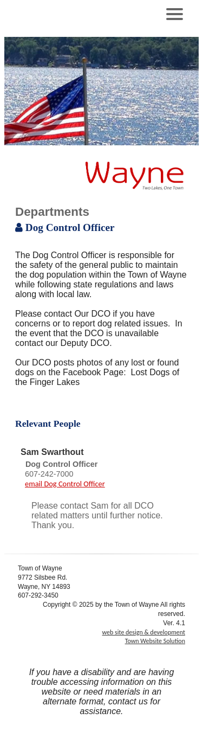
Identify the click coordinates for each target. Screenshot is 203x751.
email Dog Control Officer (65, 484)
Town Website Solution (155, 641)
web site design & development (143, 632)
